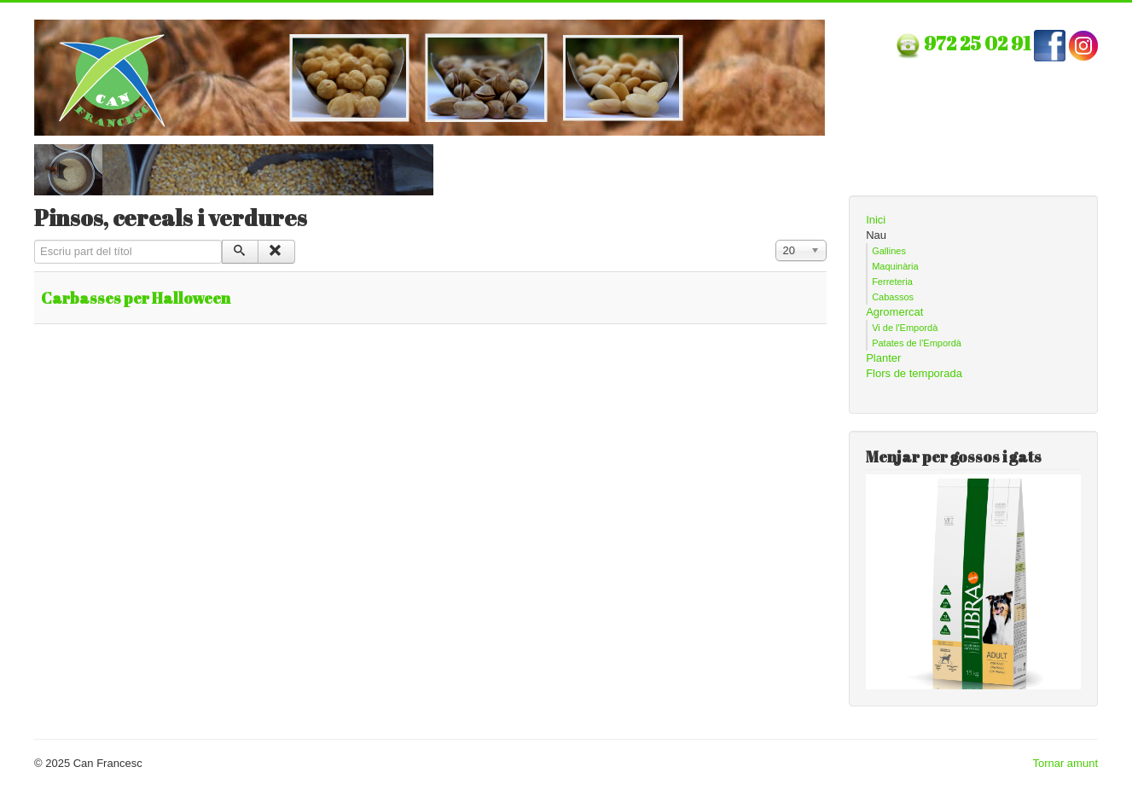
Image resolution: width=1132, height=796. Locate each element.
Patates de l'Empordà (916, 343)
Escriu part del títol (34, 240)
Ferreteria (892, 281)
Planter (883, 358)
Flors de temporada (914, 373)
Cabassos (893, 297)
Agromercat (894, 311)
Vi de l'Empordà (905, 327)
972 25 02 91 (979, 43)
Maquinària (895, 266)
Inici (875, 219)
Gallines (889, 251)
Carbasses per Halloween (135, 298)
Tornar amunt (1065, 763)
